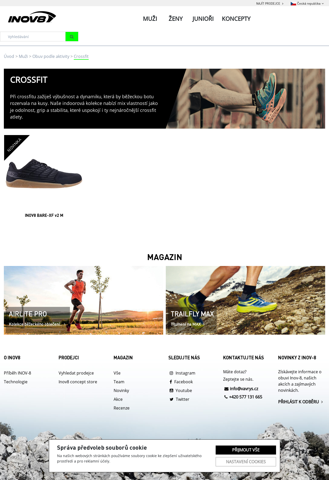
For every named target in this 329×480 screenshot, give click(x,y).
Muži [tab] (150, 18)
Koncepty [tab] (236, 18)
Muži (23, 56)
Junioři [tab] (203, 18)
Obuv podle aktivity (50, 56)
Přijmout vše (246, 450)
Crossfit (81, 56)
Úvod (9, 56)
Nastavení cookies (246, 462)
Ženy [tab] (175, 18)
